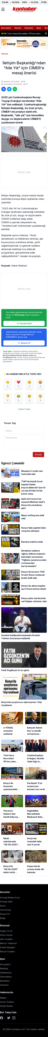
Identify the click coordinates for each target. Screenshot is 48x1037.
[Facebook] (1, 1017)
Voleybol (4, 985)
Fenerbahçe (6, 976)
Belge (2, 918)
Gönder (38, 454)
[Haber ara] (46, 33)
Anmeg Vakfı (6, 901)
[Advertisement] (24, 172)
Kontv (3, 905)
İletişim (3, 998)
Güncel (17, 28)
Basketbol (5, 981)
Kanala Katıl (24, 323)
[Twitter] (8, 1017)
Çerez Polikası (7, 1002)
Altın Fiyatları (6, 939)
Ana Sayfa (6, 28)
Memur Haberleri (8, 943)
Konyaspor (5, 964)
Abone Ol (24, 343)
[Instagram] (13, 1017)
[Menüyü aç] (3, 9)
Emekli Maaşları (7, 947)
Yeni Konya (5, 910)
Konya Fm (5, 914)
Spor (38, 28)
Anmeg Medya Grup (10, 897)
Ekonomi (29, 28)
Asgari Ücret (6, 931)
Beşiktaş (4, 968)
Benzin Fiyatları (7, 951)
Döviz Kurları (6, 935)
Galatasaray (6, 972)
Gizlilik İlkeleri (6, 1006)
